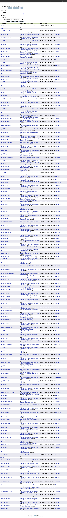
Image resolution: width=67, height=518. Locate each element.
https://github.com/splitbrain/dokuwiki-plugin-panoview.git (29, 324)
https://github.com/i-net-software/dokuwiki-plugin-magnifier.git (29, 253)
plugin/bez (3, 82)
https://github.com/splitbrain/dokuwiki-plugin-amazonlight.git (29, 49)
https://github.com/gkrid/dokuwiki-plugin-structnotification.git (29, 402)
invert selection (16, 8)
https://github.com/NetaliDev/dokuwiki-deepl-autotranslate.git (29, 155)
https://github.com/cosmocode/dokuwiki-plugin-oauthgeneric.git (29, 308)
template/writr (4, 509)
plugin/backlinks (5, 79)
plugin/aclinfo (4, 34)
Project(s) (3, 6)
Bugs (19, 1)
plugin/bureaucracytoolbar (7, 99)
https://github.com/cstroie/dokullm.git (30, 181)
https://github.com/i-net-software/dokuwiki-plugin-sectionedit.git (29, 365)
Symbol (4, 14)
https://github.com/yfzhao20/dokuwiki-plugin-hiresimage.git (29, 230)
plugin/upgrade (4, 441)
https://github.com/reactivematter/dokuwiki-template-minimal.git (29, 482)
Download (3, 1)
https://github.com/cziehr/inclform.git (30, 238)
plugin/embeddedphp (6, 198)
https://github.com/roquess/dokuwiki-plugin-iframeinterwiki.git (29, 232)
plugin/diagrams (5, 166)
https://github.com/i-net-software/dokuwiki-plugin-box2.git (28, 92)
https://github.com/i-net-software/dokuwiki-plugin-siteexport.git (29, 373)
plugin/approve (4, 51)
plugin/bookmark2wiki (6, 85)
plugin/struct (4, 398)
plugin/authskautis (5, 60)
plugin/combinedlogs (6, 129)
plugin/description (5, 161)
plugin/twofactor (5, 433)
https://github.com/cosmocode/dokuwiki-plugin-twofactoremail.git (29, 438)
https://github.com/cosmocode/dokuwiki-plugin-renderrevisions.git (29, 355)
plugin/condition (5, 139)
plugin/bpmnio (4, 96)
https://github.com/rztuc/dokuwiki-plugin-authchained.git (29, 54)
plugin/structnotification (6, 401)
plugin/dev (3, 163)
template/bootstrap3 (6, 467)
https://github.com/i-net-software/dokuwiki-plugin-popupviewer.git (26, 331)
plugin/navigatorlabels (6, 283)
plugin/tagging (4, 416)
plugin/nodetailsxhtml (6, 289)
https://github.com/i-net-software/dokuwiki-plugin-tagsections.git (29, 419)
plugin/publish (4, 334)
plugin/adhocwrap (5, 41)
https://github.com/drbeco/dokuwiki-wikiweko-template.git (29, 506)
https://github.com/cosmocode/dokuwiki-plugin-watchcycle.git (29, 452)
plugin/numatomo (5, 299)
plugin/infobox (4, 244)
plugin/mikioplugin (5, 269)
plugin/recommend (5, 351)
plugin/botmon (4, 89)
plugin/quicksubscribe (6, 345)
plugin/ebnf (4, 191)
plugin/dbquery (4, 150)
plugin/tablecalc (5, 412)
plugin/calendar (5, 106)
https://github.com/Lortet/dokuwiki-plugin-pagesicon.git (29, 317)
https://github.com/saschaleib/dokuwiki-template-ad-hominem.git (29, 461)
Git (27, 1)
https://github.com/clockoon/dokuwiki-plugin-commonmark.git (29, 137)
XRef (31, 1)
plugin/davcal (4, 146)
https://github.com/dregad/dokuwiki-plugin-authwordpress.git (29, 66)
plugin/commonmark (6, 136)
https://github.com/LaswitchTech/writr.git (29, 509)
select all (9, 8)
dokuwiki (2, 26)
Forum (11, 1)
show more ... (58, 26)
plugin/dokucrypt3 (5, 180)
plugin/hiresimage (5, 229)
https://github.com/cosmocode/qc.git (30, 341)
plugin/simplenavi (5, 370)
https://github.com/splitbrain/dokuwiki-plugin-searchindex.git (29, 363)
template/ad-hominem (6, 460)
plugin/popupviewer (6, 331)
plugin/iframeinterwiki (6, 232)
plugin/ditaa (4, 173)
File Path (3, 16)
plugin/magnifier (5, 253)
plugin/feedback (5, 208)
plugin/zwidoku (4, 455)
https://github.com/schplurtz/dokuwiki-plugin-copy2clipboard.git (29, 143)
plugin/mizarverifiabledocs (7, 273)
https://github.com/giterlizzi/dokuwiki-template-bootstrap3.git (29, 467)
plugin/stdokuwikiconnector (7, 392)
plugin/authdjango (5, 56)
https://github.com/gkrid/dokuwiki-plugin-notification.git (29, 297)
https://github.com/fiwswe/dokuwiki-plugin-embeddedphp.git (29, 199)
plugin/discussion (5, 169)
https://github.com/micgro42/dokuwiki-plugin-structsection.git (29, 409)
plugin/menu (4, 262)
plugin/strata (4, 395)
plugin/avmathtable (5, 76)
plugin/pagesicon (5, 316)
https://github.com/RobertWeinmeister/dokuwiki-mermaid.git (29, 266)
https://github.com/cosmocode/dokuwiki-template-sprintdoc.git (29, 499)
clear (22, 8)
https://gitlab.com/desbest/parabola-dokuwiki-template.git (29, 488)
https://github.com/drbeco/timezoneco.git (29, 423)
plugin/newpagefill (5, 286)
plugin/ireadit (4, 247)
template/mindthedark (6, 477)
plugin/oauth (4, 303)
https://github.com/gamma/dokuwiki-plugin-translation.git (29, 71)
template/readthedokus (6, 491)
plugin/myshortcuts (5, 279)
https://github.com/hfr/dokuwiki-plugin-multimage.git (28, 276)
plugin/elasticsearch (6, 195)
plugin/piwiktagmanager (7, 327)
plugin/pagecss (5, 313)
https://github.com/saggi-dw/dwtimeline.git (27, 189)
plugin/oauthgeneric (6, 307)
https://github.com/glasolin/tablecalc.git (29, 412)
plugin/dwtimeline (5, 188)
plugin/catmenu (5, 112)
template (2, 457)
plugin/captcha (4, 109)
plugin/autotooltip (5, 68)
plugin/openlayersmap (6, 310)
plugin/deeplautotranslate (7, 154)
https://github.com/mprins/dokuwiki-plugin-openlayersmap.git (29, 310)
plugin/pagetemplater (6, 319)
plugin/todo (4, 430)
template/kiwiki (4, 470)
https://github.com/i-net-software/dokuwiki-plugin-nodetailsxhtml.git (26, 290)
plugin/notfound (5, 293)
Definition (3, 12)
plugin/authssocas (5, 63)
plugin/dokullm (4, 182)
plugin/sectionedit (5, 366)
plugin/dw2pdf (4, 185)
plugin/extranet (4, 201)
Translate (23, 1)
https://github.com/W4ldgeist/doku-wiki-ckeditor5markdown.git (29, 118)
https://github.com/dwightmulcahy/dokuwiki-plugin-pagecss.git (29, 314)
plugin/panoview (5, 323)
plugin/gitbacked (5, 218)
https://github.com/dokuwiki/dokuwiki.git (29, 26)
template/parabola (5, 488)
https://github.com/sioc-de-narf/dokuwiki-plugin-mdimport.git (28, 256)
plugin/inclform (4, 239)
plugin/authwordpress (6, 65)
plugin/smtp (4, 377)
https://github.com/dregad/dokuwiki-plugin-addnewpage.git (29, 38)
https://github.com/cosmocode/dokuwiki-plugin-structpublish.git (29, 405)
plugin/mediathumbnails (7, 259)
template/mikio (4, 473)
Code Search (36, 1)
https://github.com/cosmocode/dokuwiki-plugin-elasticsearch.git (29, 196)
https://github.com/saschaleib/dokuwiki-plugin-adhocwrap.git (29, 42)
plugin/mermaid (5, 266)
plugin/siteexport (5, 373)
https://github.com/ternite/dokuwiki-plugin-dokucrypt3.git (29, 180)
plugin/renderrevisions (6, 355)
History (4, 17)
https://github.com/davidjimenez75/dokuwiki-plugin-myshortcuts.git (29, 280)
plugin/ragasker (5, 348)
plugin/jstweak (4, 250)
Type (4, 19)
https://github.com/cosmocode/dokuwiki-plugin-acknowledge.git (29, 32)
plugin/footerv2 (4, 212)
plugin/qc (3, 341)
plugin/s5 (3, 358)
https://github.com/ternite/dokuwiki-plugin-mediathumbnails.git (29, 259)
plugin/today (4, 427)
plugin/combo (4, 132)
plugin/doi (3, 176)
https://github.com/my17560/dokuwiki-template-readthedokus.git (29, 492)
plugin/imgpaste (5, 235)
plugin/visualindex (5, 444)
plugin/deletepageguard (7, 158)
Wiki (8, 1)
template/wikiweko (5, 505)
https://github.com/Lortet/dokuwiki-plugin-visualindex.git (29, 444)
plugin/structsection (6, 408)
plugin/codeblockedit (6, 125)
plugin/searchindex (5, 362)
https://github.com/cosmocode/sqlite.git (29, 385)
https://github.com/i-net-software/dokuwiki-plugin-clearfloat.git (29, 121)
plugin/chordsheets (5, 115)
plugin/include (4, 241)
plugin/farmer (4, 204)
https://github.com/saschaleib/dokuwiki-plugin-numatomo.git (29, 300)
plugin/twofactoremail (6, 437)
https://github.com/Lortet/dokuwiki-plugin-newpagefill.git (29, 287)
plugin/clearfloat (5, 121)
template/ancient (5, 463)
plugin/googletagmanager (7, 222)
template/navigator (5, 485)
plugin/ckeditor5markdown (7, 118)
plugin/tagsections (5, 420)
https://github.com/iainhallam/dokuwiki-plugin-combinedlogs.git (29, 130)
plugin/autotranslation (6, 70)
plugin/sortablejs (5, 381)
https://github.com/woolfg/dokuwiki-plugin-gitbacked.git (29, 219)
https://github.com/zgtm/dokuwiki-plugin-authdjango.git (29, 57)
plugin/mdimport (5, 256)
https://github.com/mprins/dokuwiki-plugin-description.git (29, 161)
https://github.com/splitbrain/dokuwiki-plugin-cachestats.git (29, 103)
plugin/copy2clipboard (6, 143)
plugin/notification (5, 296)
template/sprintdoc (5, 498)
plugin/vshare (4, 447)
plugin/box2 (4, 92)
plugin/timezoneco (5, 423)
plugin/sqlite (4, 385)
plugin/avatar (4, 73)
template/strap (4, 502)
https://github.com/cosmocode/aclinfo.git (29, 34)
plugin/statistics (5, 388)
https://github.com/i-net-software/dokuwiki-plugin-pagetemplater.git (26, 320)
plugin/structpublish (6, 405)
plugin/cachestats (5, 102)
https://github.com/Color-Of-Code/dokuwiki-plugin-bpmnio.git (28, 96)
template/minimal (5, 481)
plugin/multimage (5, 276)
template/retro (4, 495)
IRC (15, 1)
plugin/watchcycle (5, 451)
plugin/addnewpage (6, 38)
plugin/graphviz (5, 225)
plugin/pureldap (5, 338)
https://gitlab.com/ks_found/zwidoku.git (29, 455)
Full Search (3, 10)
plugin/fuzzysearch (5, 215)
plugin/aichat (4, 44)
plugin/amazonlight (5, 48)
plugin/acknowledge (6, 31)
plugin (1, 28)
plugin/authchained (5, 54)
